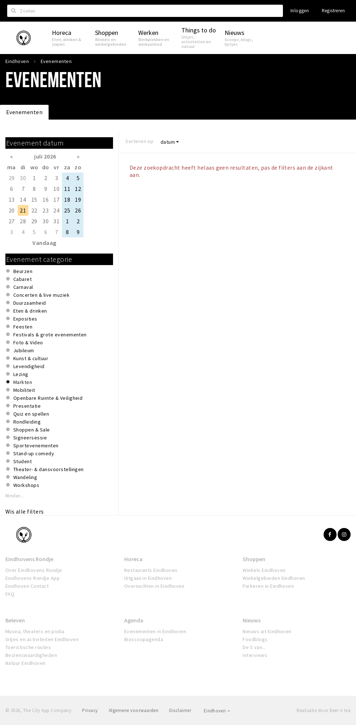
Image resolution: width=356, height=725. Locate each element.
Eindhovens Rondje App (32, 578)
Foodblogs (255, 639)
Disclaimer (180, 710)
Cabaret (22, 279)
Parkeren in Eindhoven (268, 586)
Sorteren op (139, 141)
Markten (22, 382)
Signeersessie (30, 437)
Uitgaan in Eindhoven (148, 578)
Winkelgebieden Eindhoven (274, 578)
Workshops (26, 485)
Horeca (133, 559)
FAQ (9, 594)
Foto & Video (28, 342)
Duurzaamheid (29, 303)
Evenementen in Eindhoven (155, 631)
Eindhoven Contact (27, 586)
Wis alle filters (24, 511)
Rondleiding (27, 422)
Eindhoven (217, 711)
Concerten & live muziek (41, 295)
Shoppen (254, 559)
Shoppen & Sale (31, 429)
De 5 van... (254, 647)
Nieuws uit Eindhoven (267, 631)
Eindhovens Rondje (29, 559)
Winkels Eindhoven (264, 570)
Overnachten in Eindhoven (154, 586)
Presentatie (27, 406)
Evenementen (24, 112)
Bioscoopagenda (143, 639)
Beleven (15, 620)
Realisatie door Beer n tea (324, 710)
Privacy (90, 710)
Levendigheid (29, 366)
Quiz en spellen (31, 414)
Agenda (133, 620)
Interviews (255, 655)
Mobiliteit (24, 390)
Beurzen (22, 271)
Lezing (20, 374)
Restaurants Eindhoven (150, 570)
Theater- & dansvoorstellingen (48, 469)
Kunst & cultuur (30, 358)
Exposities (25, 318)
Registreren (333, 11)
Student (22, 461)
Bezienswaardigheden (31, 655)
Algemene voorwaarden (134, 710)
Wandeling (25, 477)
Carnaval (23, 287)
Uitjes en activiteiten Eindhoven (41, 639)
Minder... (14, 496)
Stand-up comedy (33, 453)
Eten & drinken (30, 311)
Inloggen (299, 11)
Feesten (22, 326)
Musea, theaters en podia (35, 631)
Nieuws (252, 620)
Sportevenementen (36, 445)
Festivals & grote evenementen (50, 334)
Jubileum (23, 350)
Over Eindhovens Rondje (33, 570)
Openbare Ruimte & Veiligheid (47, 398)
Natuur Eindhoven (25, 663)
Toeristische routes (28, 647)
